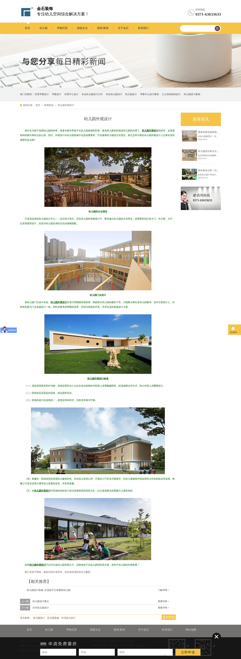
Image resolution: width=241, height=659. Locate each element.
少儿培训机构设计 (171, 94)
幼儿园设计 (131, 94)
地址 (122, 652)
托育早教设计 (42, 94)
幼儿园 (43, 28)
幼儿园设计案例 (192, 94)
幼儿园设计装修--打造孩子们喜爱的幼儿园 (48, 590)
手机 (83, 652)
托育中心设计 (71, 94)
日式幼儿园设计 (40, 607)
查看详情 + (163, 601)
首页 (27, 28)
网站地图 (191, 629)
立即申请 (188, 652)
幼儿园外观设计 (66, 105)
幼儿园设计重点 (40, 601)
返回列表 (169, 617)
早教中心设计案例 (149, 94)
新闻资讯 (49, 105)
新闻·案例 (102, 28)
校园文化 (82, 28)
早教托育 (62, 28)
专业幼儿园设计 (114, 94)
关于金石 (123, 28)
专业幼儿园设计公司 (92, 94)
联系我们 (143, 28)
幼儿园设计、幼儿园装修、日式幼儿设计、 (55, 618)
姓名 (45, 652)
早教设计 (56, 94)
